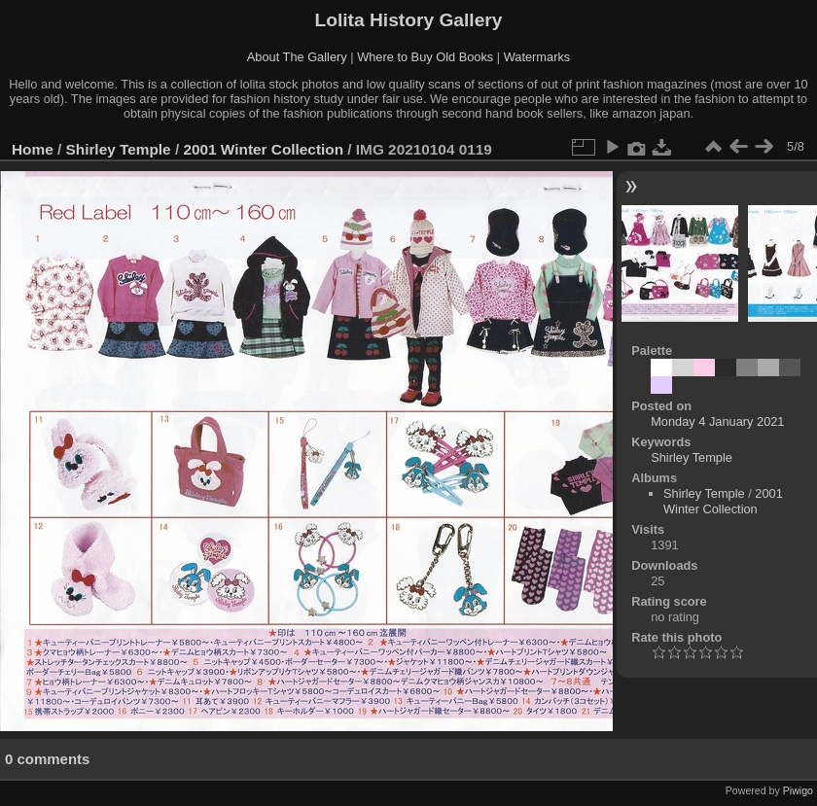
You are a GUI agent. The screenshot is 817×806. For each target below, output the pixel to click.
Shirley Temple (118, 149)
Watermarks (537, 57)
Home (32, 149)
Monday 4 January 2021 (717, 421)
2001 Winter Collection (263, 149)
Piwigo (798, 790)
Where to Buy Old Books (425, 57)
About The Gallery (297, 57)
